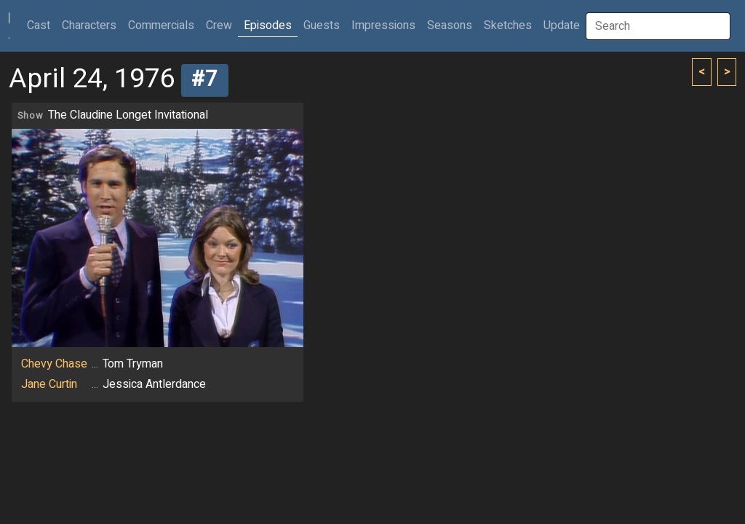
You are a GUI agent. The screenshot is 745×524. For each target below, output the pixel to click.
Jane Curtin (49, 384)
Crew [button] (219, 25)
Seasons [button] (449, 25)
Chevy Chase (54, 364)
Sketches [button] (508, 25)
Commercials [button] (161, 25)
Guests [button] (321, 25)
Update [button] (561, 25)
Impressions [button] (383, 25)
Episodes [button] (268, 25)
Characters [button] (89, 25)
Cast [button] (41, 25)
